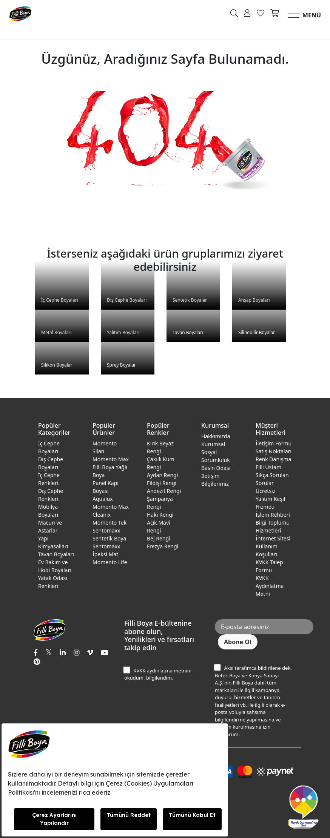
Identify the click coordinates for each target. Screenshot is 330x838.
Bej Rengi (158, 538)
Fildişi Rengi (161, 483)
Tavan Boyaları (56, 554)
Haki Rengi (160, 514)
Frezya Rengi (162, 546)
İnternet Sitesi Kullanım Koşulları (273, 546)
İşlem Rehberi (273, 514)
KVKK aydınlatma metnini (162, 670)
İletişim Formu (273, 443)
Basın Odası (215, 467)
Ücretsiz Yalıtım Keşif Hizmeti (270, 498)
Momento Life (110, 562)
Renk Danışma (273, 459)
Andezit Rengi (164, 490)
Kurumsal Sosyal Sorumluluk (215, 452)
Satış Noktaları (273, 451)
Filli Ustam (268, 467)
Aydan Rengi (162, 475)
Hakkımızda (215, 436)
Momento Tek (109, 522)
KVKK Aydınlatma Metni (270, 585)
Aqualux (103, 498)
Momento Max (111, 459)
